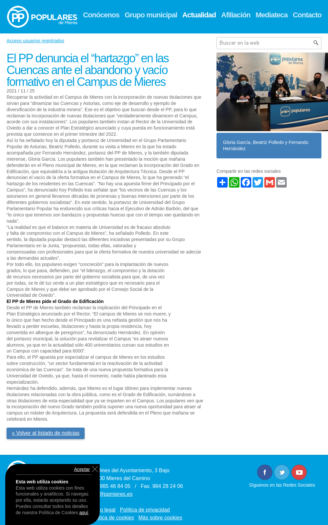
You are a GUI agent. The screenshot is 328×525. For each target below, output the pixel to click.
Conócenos (101, 15)
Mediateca (271, 15)
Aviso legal (102, 510)
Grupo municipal (151, 15)
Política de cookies (112, 517)
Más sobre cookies (160, 517)
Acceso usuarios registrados (35, 40)
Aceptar (82, 469)
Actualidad (199, 15)
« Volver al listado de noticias (45, 433)
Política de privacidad (145, 510)
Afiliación (235, 15)
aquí (83, 512)
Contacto (307, 15)
